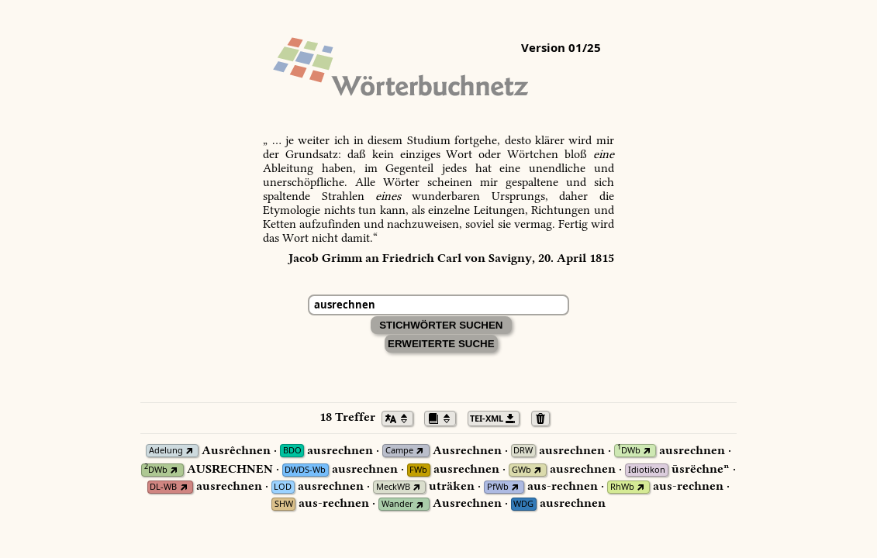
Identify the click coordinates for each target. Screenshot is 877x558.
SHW (283, 504)
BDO (292, 450)
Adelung (166, 450)
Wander (397, 504)
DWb (628, 450)
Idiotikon (646, 470)
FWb (418, 470)
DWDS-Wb (305, 470)
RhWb (622, 487)
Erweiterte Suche (441, 344)
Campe (399, 450)
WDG (523, 504)
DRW (523, 450)
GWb (521, 470)
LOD (283, 487)
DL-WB (163, 487)
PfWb (498, 487)
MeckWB (393, 487)
